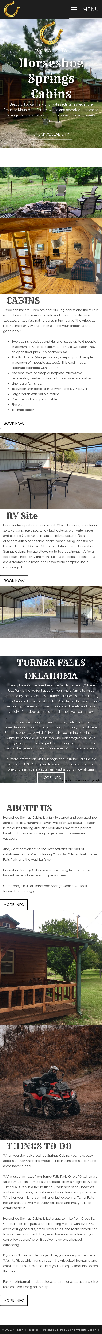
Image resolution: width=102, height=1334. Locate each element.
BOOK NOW (14, 423)
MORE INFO (51, 778)
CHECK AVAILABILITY (51, 134)
